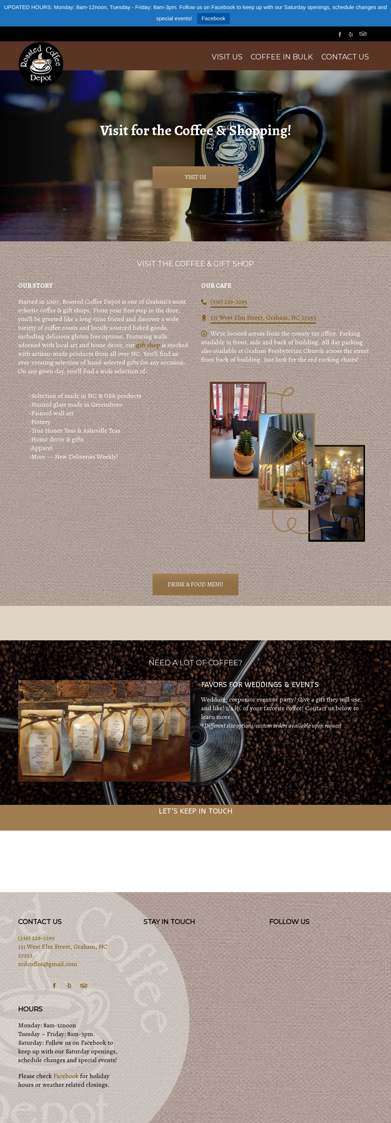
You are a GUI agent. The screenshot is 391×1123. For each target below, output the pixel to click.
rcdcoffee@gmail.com (47, 964)
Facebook (213, 18)
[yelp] (351, 34)
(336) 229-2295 (229, 301)
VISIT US (195, 177)
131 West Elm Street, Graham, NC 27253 (263, 317)
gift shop (148, 345)
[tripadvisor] (364, 34)
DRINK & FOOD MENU (195, 584)
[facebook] (341, 34)
